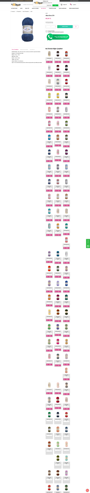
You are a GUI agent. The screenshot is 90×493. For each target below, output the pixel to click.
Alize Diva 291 (49, 144)
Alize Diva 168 (49, 115)
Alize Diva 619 (57, 203)
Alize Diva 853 (49, 276)
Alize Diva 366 (66, 333)
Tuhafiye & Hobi (52, 8)
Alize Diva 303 (66, 391)
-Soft (38, 491)
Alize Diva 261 (57, 129)
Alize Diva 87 (74, 72)
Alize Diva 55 (74, 58)
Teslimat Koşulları (26, 456)
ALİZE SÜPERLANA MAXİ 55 (38, 415)
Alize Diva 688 (66, 377)
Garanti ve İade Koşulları (27, 461)
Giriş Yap (61, 4)
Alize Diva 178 (57, 115)
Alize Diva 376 (74, 174)
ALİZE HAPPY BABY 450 (73, 415)
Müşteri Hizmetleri (37, 461)
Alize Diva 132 (66, 232)
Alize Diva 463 (66, 188)
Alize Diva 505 (74, 218)
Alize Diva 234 (74, 247)
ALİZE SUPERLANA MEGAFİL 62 (27, 415)
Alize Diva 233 (49, 377)
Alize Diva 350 (49, 159)
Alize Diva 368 (57, 174)
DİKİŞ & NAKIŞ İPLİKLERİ (74, 8)
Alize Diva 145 (66, 100)
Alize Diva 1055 (49, 218)
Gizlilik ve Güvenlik (26, 463)
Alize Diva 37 (57, 217)
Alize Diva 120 (74, 232)
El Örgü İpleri (14, 8)
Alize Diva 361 (57, 333)
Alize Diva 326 (49, 247)
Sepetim (35, 463)
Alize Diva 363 (49, 174)
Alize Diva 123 (49, 333)
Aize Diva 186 (57, 290)
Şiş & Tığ (27, 8)
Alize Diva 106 (49, 86)
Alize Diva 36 (66, 58)
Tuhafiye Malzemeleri (14, 461)
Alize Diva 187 (66, 247)
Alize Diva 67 (74, 290)
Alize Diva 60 (57, 72)
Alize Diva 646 (74, 203)
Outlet (44, 8)
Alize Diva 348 (74, 144)
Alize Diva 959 (74, 319)
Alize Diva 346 (66, 144)
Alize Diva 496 (57, 319)
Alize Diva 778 (57, 262)
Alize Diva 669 (57, 377)
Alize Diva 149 (57, 276)
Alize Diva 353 (57, 159)
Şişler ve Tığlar (13, 458)
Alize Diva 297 (57, 144)
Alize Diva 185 (66, 115)
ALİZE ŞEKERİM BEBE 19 (16, 415)
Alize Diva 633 (74, 347)
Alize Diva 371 (74, 276)
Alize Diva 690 (74, 377)
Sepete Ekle (65, 26)
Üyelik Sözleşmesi (26, 458)
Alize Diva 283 (49, 319)
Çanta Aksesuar (62, 8)
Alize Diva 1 (49, 58)
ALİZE (13, 413)
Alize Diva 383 (57, 188)
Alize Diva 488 (74, 188)
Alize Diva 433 (57, 362)
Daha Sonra (49, 5)
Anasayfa (35, 456)
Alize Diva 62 (66, 72)
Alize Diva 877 (66, 276)
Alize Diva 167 (74, 100)
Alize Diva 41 (66, 361)
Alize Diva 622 (66, 203)
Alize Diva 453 (57, 247)
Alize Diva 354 (66, 159)
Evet (55, 5)
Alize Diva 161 (74, 304)
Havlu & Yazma (35, 8)
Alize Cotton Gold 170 (61, 414)
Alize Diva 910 (74, 391)
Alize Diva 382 (49, 188)
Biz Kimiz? (47, 456)
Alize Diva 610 (49, 203)
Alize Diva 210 (74, 115)
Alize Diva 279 (74, 129)
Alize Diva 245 (49, 129)
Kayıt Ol (65, 4)
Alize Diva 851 (66, 262)
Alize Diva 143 (74, 362)
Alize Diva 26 (57, 58)
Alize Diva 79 (66, 217)
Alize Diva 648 (66, 291)
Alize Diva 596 (49, 362)
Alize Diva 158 (57, 232)
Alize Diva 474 (49, 391)
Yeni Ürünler (36, 458)
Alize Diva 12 (74, 333)
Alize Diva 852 (74, 262)
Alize (21, 8)
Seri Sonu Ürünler (14, 463)
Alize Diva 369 (66, 174)
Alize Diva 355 (74, 159)
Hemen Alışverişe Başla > (74, 0)
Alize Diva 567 (49, 262)
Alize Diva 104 (57, 391)
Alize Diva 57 (49, 72)
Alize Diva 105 (66, 319)
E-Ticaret (41, 491)
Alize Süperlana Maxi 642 (50, 415)
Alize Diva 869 (49, 291)
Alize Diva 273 (66, 129)
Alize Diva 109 (57, 86)
